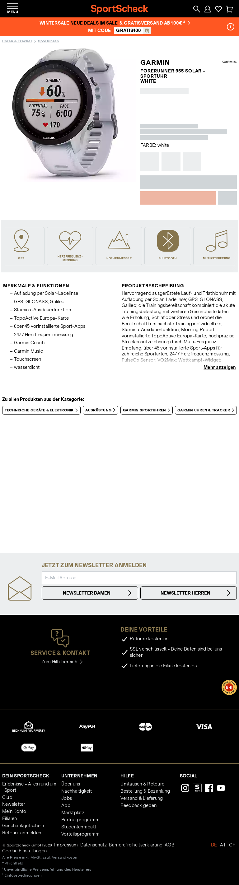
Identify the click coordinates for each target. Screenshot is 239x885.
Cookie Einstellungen (24, 850)
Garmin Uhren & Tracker (207, 410)
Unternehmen (79, 775)
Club (7, 797)
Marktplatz (73, 812)
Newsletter (13, 804)
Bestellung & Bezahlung (145, 791)
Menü (12, 12)
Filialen (9, 818)
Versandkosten (65, 857)
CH (232, 844)
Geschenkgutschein (23, 825)
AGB (169, 844)
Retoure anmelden (21, 832)
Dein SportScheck (25, 775)
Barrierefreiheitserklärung (135, 844)
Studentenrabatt (78, 826)
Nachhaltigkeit (76, 791)
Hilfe (127, 775)
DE (214, 844)
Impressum (66, 844)
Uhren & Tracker (17, 41)
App (65, 805)
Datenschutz (93, 844)
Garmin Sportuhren (147, 410)
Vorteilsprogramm (80, 834)
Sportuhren (48, 41)
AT (223, 844)
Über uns (70, 783)
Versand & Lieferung (141, 798)
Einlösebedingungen (23, 875)
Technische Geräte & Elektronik (42, 410)
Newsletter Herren (196, 593)
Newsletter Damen (98, 593)
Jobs (66, 798)
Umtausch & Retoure (142, 783)
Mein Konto (14, 811)
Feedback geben (138, 805)
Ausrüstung (101, 410)
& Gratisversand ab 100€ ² (155, 23)
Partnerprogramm (80, 819)
